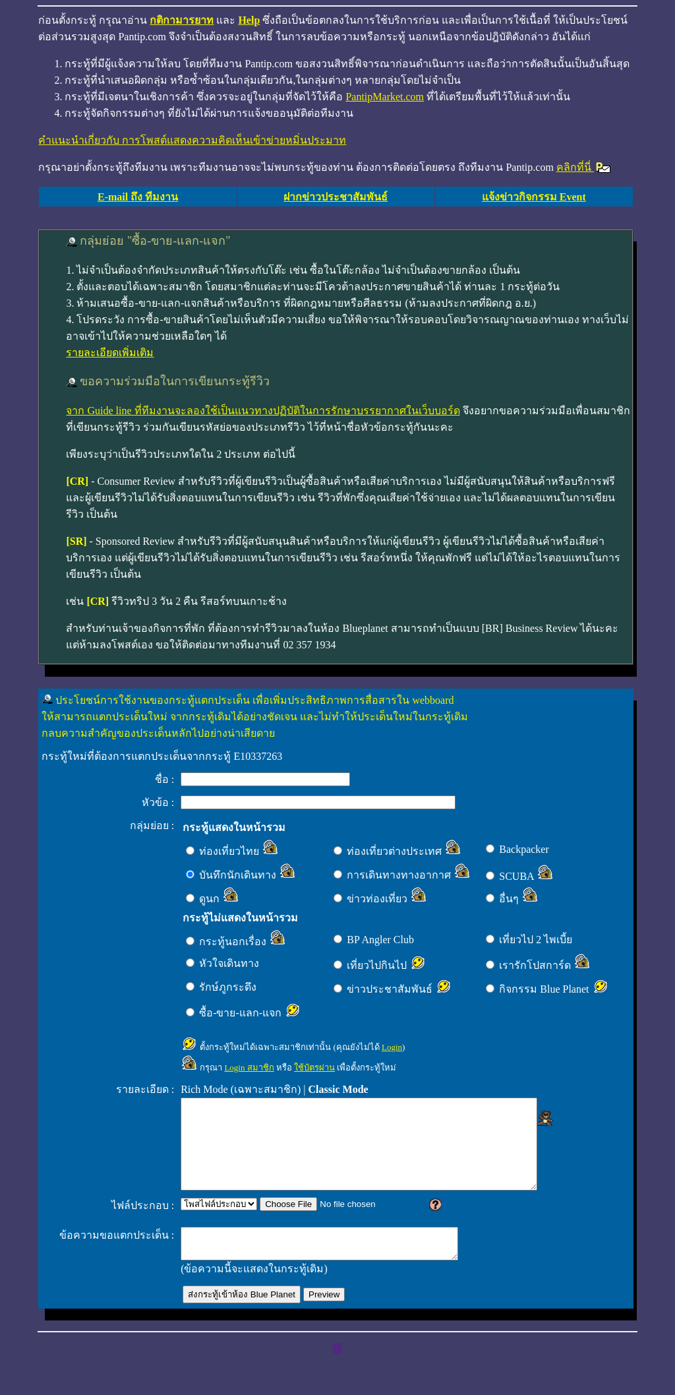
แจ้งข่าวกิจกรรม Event (534, 196)
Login (392, 1047)
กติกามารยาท (182, 20)
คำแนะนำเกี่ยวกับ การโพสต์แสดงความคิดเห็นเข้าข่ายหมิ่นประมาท (192, 140)
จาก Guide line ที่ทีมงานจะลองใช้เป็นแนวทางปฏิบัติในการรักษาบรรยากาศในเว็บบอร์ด (262, 410)
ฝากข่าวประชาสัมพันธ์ (335, 196)
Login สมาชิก (249, 1067)
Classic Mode (338, 1089)
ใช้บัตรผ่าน (314, 1067)
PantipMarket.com (384, 96)
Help (249, 20)
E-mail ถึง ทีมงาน (138, 196)
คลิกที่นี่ (584, 167)
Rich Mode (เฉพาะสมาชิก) (241, 1089)
